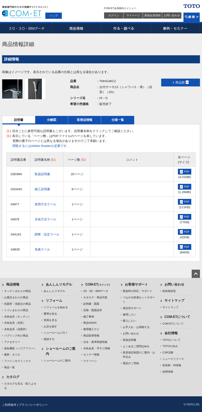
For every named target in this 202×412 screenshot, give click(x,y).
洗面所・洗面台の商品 (17, 303)
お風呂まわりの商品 (16, 297)
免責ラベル (42, 249)
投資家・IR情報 (171, 365)
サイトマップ (174, 300)
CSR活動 (167, 352)
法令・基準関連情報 (95, 342)
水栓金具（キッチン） (17, 316)
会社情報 (171, 333)
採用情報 (167, 371)
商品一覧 (9, 367)
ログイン (113, 15)
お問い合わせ (172, 15)
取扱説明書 (42, 174)
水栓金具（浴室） (15, 322)
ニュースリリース (173, 358)
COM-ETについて (177, 317)
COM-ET (97, 284)
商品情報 (76, 28)
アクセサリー (12, 342)
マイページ (133, 15)
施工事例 (88, 316)
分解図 (51, 120)
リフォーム (54, 300)
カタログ (12, 377)
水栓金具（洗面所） (16, 329)
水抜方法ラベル (45, 219)
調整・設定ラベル (47, 234)
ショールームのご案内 (57, 360)
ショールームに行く (56, 332)
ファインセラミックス (17, 360)
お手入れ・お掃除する (136, 327)
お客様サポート (136, 284)
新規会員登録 (152, 15)
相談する (49, 339)
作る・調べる (125, 28)
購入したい (129, 320)
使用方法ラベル (45, 204)
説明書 (18, 120)
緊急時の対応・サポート (137, 291)
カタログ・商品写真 (95, 297)
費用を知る (50, 313)
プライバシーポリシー (33, 404)
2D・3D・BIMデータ (27, 28)
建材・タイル (12, 354)
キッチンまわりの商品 (17, 291)
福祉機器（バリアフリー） (20, 348)
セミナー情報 (91, 354)
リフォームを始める (56, 307)
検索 (191, 17)
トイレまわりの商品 (16, 310)
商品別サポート (132, 308)
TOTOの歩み (170, 346)
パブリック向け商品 (16, 335)
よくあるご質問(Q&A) (136, 346)
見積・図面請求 (92, 310)
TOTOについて (171, 339)
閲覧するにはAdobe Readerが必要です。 (41, 146)
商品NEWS (90, 322)
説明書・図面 (91, 303)
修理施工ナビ (91, 329)
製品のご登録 (131, 363)
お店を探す (50, 326)
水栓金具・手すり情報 (96, 348)
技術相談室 (169, 291)
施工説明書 (42, 189)
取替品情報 (84, 120)
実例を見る (50, 320)
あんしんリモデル (59, 284)
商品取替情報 (91, 335)
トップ (54, 15)
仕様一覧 (118, 120)
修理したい (129, 314)
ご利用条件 (9, 404)
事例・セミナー (175, 28)
